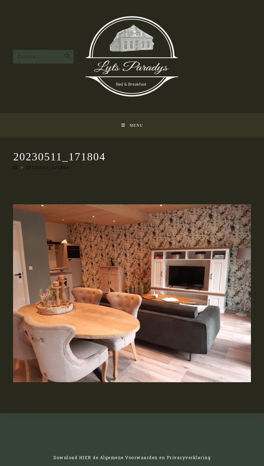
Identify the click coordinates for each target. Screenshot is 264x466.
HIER (85, 457)
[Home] (15, 167)
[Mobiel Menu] (132, 125)
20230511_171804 (47, 167)
